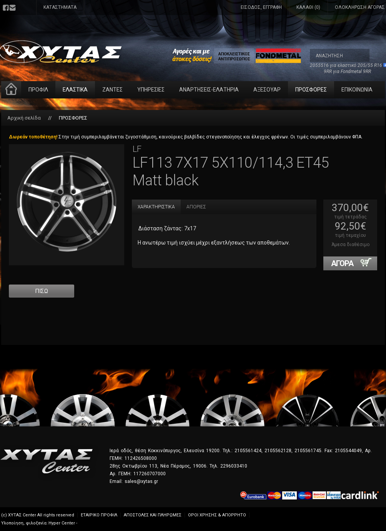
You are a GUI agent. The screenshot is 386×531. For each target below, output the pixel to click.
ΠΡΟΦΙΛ (38, 90)
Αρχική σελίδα (24, 118)
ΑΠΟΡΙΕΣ (196, 207)
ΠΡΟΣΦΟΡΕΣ (311, 90)
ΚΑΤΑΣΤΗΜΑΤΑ (60, 7)
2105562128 (278, 450)
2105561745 (307, 450)
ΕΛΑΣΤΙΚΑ (75, 90)
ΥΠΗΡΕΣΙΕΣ (151, 90)
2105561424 (248, 450)
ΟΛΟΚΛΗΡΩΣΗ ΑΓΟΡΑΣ (360, 7)
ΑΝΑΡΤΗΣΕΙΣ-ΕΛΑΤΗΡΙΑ (209, 90)
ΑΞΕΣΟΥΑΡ (267, 90)
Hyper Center (61, 523)
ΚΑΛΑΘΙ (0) (308, 7)
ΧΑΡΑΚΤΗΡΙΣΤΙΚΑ (156, 207)
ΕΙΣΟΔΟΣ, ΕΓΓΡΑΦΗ (261, 7)
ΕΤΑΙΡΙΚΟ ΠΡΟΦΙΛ (99, 515)
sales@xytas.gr (141, 481)
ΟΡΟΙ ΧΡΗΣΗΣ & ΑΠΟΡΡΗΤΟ (217, 515)
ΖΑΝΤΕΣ (112, 90)
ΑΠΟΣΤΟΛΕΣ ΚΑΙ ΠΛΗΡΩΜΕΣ (152, 515)
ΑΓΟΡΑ (354, 263)
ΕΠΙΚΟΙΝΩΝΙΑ (357, 90)
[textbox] (339, 55)
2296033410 (233, 466)
